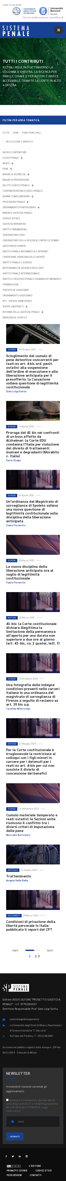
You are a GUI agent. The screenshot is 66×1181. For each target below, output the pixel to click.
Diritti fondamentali (15, 229)
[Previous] (15, 950)
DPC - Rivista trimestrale (17, 300)
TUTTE (6, 132)
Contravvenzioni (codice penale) (23, 190)
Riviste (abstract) (13, 306)
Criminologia (10, 284)
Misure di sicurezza (14, 174)
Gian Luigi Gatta (16, 391)
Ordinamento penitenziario (19, 207)
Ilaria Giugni (13, 460)
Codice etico (44, 1170)
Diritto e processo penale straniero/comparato (32, 278)
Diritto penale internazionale (21, 273)
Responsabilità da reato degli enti (23, 267)
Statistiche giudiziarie (16, 289)
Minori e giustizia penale (17, 212)
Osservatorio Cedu (14, 234)
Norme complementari (16, 196)
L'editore (35, 1165)
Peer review (14, 1175)
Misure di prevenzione (16, 179)
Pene (16, 132)
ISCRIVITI (15, 1136)
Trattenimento (18, 876)
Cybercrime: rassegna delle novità (24, 256)
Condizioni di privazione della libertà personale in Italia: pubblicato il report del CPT (30, 925)
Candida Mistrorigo (18, 708)
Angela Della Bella (17, 880)
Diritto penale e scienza (17, 262)
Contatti (35, 1175)
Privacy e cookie (17, 1170)
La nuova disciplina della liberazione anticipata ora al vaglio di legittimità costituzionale (30, 572)
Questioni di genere (14, 245)
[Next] (50, 950)
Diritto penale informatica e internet (26, 251)
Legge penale (11, 157)
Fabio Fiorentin (16, 525)
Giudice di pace (11, 218)
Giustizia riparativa (14, 223)
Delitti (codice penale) (16, 185)
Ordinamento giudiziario (17, 295)
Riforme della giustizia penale (21, 311)
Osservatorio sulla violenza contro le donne (31, 240)
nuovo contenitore (15, 152)
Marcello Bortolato (18, 834)
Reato (6, 163)
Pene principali (31, 132)
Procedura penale (14, 201)
